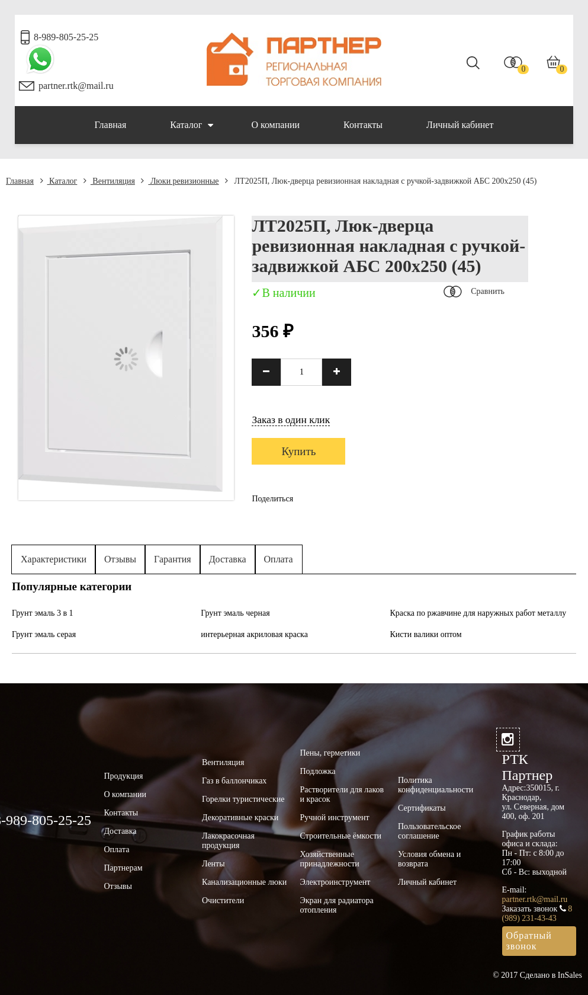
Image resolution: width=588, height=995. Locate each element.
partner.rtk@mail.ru (76, 86)
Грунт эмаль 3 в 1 (42, 613)
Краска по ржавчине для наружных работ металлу (478, 613)
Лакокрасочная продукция (228, 840)
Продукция (123, 776)
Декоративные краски (240, 817)
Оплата (278, 559)
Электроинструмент (335, 882)
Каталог (191, 125)
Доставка (227, 559)
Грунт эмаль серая (44, 634)
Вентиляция (109, 181)
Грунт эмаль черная (235, 613)
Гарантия (172, 559)
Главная (111, 125)
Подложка (318, 771)
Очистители (223, 900)
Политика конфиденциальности (435, 785)
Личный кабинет (459, 125)
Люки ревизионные (180, 181)
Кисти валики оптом (426, 634)
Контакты (363, 125)
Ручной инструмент (334, 817)
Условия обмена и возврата (429, 859)
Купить (298, 451)
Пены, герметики (330, 752)
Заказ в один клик (291, 419)
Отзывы (120, 559)
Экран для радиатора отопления (337, 905)
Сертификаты (422, 808)
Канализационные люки (244, 882)
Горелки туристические (243, 799)
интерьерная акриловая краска (254, 634)
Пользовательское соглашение (429, 831)
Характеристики (53, 559)
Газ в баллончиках (234, 780)
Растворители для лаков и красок (342, 794)
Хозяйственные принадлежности (329, 859)
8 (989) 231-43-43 (537, 913)
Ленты (213, 863)
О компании (275, 125)
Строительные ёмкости (341, 835)
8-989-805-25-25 (66, 37)
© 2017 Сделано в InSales (537, 975)
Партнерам (123, 867)
